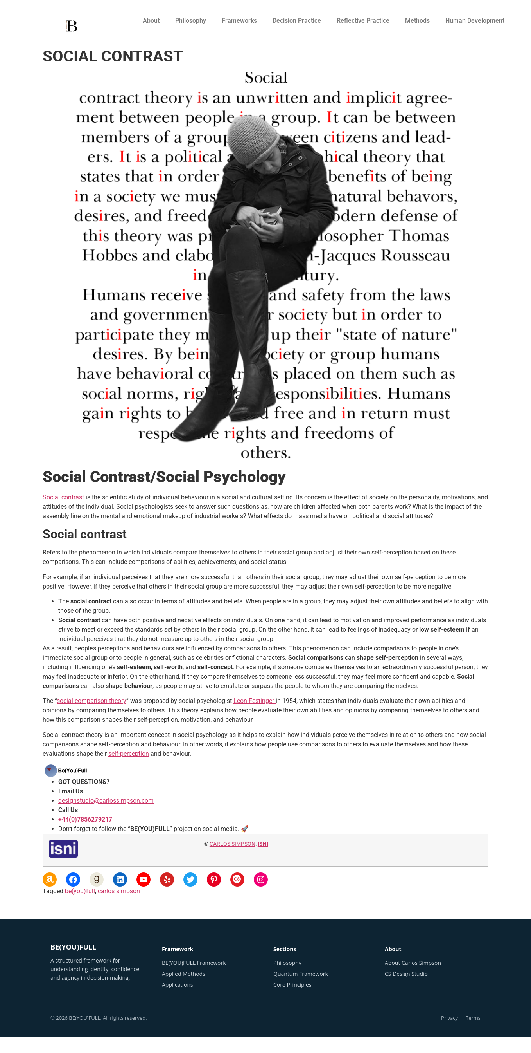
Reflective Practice (363, 20)
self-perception (128, 753)
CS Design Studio (406, 973)
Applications (177, 984)
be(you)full (80, 891)
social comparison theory (91, 700)
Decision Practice (297, 20)
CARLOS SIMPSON (232, 844)
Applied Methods (183, 973)
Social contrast (63, 497)
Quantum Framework (300, 973)
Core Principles (292, 984)
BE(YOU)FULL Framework (194, 962)
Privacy (449, 1017)
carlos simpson (119, 891)
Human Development (474, 20)
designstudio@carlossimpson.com (106, 800)
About (151, 20)
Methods (417, 20)
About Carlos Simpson (413, 962)
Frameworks (239, 20)
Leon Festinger (254, 700)
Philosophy (190, 20)
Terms (473, 1017)
